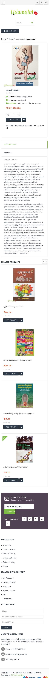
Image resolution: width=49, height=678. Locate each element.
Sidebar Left (10, 31)
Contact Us (7, 593)
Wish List (6, 581)
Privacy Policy (8, 548)
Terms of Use (8, 544)
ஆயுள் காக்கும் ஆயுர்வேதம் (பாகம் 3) (17, 360)
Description (10, 144)
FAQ (3, 589)
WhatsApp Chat (12, 654)
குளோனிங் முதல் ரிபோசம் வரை (15, 467)
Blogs (4, 561)
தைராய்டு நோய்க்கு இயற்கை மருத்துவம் (18, 413)
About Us (6, 540)
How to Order (8, 585)
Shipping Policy (9, 552)
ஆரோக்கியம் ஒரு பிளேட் (13, 307)
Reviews (7, 152)
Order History (8, 577)
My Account (7, 573)
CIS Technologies (17, 670)
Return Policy (8, 557)
